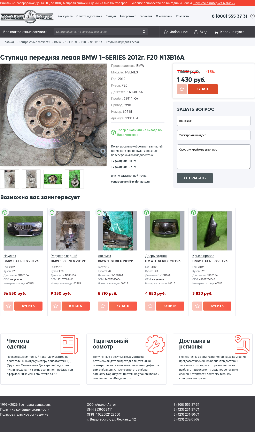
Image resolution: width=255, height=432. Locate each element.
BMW (57, 42)
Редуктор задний (64, 256)
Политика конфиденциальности (24, 409)
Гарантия (146, 16)
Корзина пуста (232, 32)
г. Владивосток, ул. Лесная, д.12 (111, 419)
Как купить (65, 16)
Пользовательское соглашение (24, 414)
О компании (164, 16)
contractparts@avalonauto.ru (130, 181)
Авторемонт (127, 16)
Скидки (111, 16)
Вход (203, 32)
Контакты (183, 16)
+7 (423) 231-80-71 (124, 161)
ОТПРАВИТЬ (195, 178)
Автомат (104, 256)
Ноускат (9, 256)
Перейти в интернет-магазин (214, 3)
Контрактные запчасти (34, 42)
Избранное (179, 32)
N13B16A (96, 42)
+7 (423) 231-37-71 (124, 167)
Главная (9, 42)
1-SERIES (71, 42)
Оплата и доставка (89, 16)
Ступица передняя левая (123, 42)
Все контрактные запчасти (25, 32)
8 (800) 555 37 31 (229, 16)
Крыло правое (203, 256)
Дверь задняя (156, 256)
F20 (83, 42)
